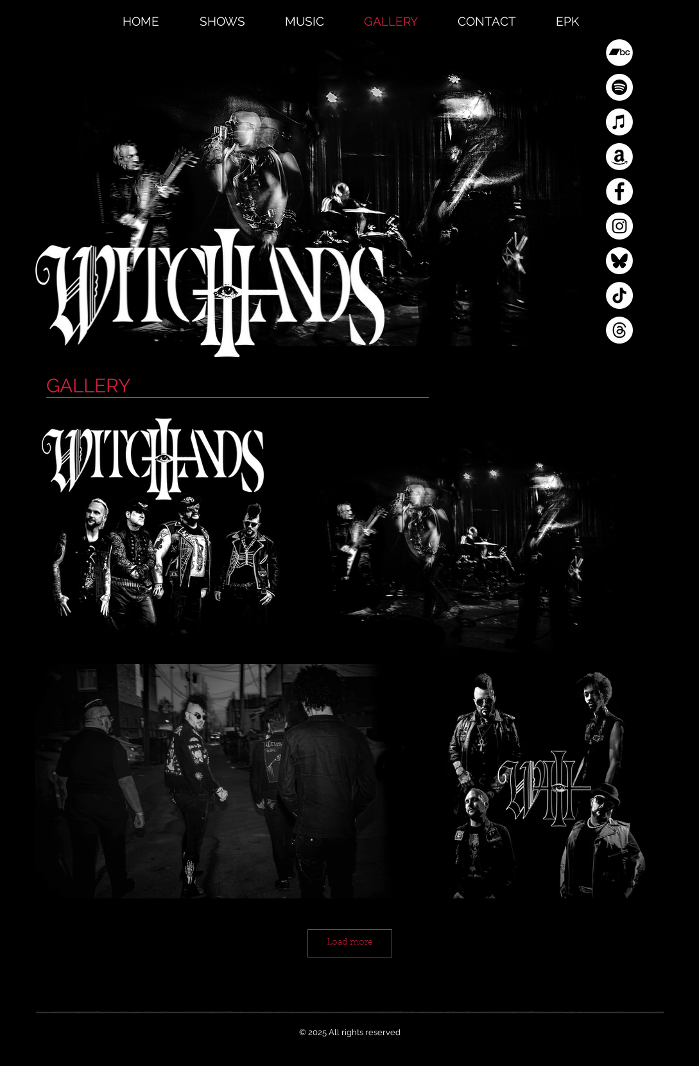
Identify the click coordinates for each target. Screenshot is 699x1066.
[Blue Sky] (619, 260)
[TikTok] (619, 295)
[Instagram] (619, 226)
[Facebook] (619, 191)
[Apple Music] (619, 122)
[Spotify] (619, 87)
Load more (350, 942)
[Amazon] (619, 156)
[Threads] (619, 330)
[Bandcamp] (619, 52)
